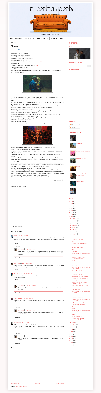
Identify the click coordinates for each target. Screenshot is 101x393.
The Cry (74, 260)
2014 (72, 338)
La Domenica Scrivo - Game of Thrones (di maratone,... (79, 283)
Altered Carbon (80, 181)
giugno (74, 231)
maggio (74, 234)
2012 (72, 342)
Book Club (74, 265)
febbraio (74, 324)
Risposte (18, 246)
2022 (72, 210)
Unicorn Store (75, 295)
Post (71, 124)
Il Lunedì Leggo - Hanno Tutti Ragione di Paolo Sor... (79, 319)
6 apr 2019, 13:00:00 (31, 249)
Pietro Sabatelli (18, 298)
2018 (72, 329)
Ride (73, 249)
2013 (72, 340)
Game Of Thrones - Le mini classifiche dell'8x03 (78, 238)
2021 (72, 212)
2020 (72, 214)
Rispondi (16, 243)
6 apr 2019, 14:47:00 (26, 273)
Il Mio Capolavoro (76, 289)
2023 (72, 208)
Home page (37, 383)
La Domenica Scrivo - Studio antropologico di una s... (79, 303)
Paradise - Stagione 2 (81, 158)
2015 (72, 336)
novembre (74, 220)
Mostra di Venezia (29, 38)
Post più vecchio (60, 383)
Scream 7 (78, 166)
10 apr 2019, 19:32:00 (31, 336)
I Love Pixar (54, 38)
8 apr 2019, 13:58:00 (31, 310)
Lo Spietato (74, 251)
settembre (74, 225)
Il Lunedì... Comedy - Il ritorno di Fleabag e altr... (79, 279)
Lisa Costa (21, 249)
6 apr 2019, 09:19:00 (23, 235)
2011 (72, 345)
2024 (72, 206)
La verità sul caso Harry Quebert (80, 276)
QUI (40, 62)
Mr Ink (15, 235)
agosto (74, 227)
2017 (72, 331)
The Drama (72, 47)
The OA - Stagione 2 (77, 316)
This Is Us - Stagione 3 (77, 297)
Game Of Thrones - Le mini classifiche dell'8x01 (78, 273)
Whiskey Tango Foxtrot (77, 270)
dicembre (74, 218)
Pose (73, 241)
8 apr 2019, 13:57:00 (31, 285)
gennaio (74, 327)
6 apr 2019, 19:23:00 (28, 298)
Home (11, 38)
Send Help (79, 143)
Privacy (61, 38)
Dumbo (73, 314)
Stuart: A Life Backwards (82, 189)
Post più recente (15, 383)
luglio (73, 229)
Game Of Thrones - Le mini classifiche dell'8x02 (78, 258)
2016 (72, 334)
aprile (73, 236)
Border (73, 308)
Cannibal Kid (17, 273)
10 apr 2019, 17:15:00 (23, 322)
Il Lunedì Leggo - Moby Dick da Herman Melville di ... (79, 244)
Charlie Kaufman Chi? (42, 38)
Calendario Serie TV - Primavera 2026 (81, 174)
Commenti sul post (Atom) (22, 386)
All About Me (18, 38)
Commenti (73, 127)
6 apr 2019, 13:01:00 (27, 263)
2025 (72, 203)
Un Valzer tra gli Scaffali (77, 247)
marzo (73, 322)
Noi (72, 263)
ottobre (74, 223)
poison (16, 322)
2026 (72, 201)
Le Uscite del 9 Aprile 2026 (83, 151)
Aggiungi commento (16, 347)
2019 (72, 216)
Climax (73, 306)
